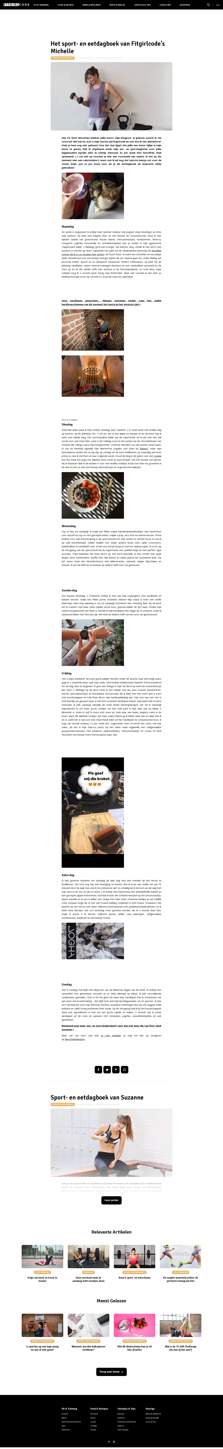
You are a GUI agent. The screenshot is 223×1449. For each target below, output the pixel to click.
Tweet (107, 1069)
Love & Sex (165, 5)
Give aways (122, 1429)
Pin (116, 1069)
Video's (120, 1425)
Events (65, 1413)
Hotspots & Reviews (126, 1421)
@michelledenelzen (75, 1039)
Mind (64, 1417)
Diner (93, 1417)
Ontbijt (93, 1425)
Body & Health (117, 5)
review (157, 455)
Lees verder (111, 1200)
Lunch (93, 1421)
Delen (98, 1069)
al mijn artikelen (111, 1035)
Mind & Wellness (91, 5)
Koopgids (185, 5)
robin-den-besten (111, 1104)
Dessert (94, 1413)
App (124, 1069)
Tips (64, 1425)
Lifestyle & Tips (142, 5)
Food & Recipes (66, 5)
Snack (93, 1429)
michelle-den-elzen (112, 58)
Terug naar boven (109, 1372)
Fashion (121, 1417)
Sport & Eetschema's (62, 58)
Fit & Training (41, 5)
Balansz (144, 448)
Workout (66, 1429)
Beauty (120, 1413)
